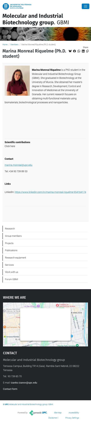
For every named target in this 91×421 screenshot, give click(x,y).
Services (9, 265)
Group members (13, 236)
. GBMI (35, 19)
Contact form (10, 388)
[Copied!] (87, 51)
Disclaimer (52, 418)
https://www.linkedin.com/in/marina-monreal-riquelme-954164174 (50, 192)
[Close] (85, 6)
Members (14, 44)
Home (5, 44)
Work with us (11, 272)
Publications (11, 250)
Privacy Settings (72, 418)
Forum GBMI (11, 279)
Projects (9, 243)
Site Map (58, 413)
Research (10, 228)
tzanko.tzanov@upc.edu (24, 382)
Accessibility (74, 413)
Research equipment (15, 257)
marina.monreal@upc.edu (18, 165)
